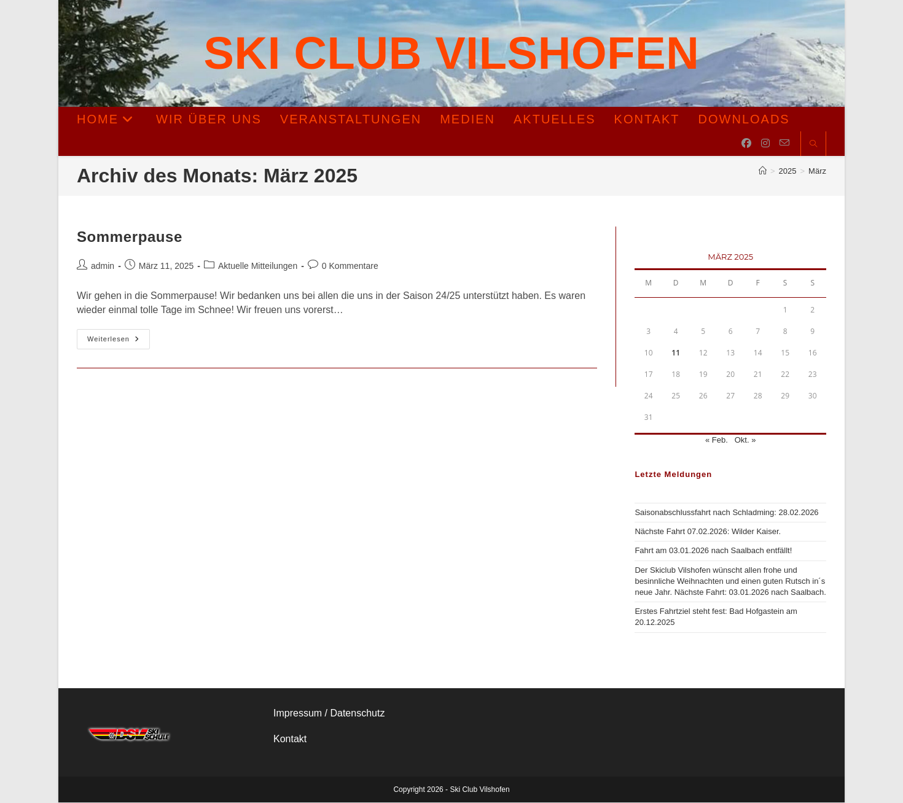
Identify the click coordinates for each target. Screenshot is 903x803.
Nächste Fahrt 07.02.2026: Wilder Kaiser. (708, 532)
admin (102, 266)
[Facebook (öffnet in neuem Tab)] (746, 144)
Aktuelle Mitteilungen (257, 266)
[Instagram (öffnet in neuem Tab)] (765, 144)
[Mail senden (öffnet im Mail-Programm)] (784, 143)
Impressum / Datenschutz (329, 713)
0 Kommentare (350, 266)
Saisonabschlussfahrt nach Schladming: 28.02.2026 (726, 513)
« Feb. (716, 440)
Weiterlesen (118, 340)
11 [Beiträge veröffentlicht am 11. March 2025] (675, 353)
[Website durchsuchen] (813, 145)
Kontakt (290, 739)
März (817, 171)
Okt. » (745, 440)
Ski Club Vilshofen (452, 53)
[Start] (763, 171)
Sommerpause (129, 237)
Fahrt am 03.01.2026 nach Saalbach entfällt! (713, 551)
